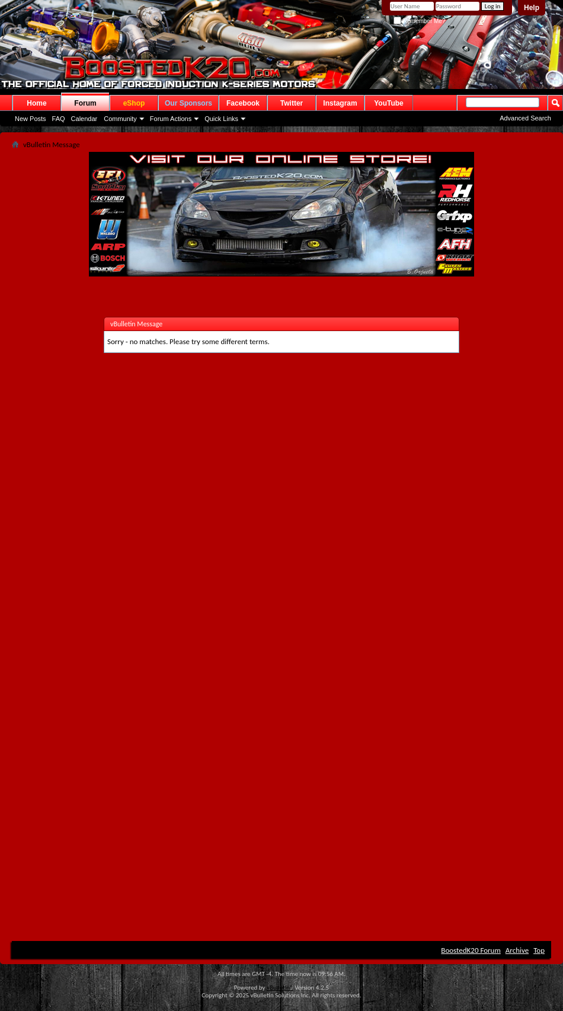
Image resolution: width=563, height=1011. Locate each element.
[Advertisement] (130, 530)
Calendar (84, 118)
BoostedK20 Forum (471, 950)
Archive (517, 950)
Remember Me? (419, 21)
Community (120, 118)
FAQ (58, 118)
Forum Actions (170, 118)
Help (531, 8)
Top (539, 950)
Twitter (291, 103)
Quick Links (221, 118)
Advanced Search (525, 118)
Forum (85, 103)
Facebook (243, 103)
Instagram (340, 103)
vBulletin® (280, 987)
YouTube (389, 103)
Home (36, 103)
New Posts (30, 118)
